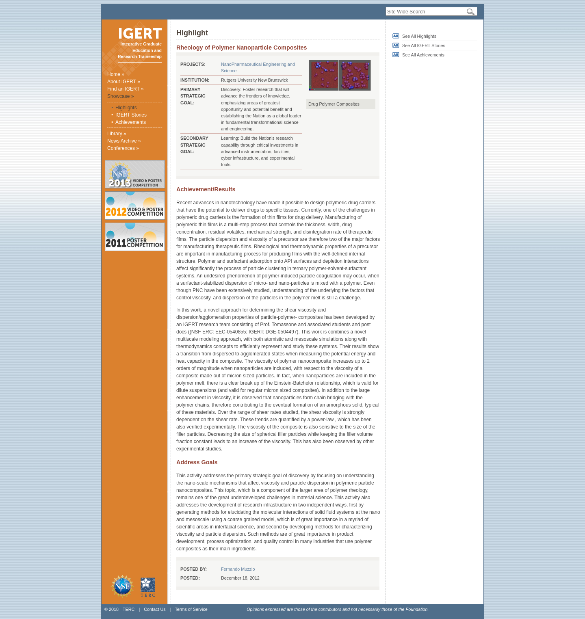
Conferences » (123, 148)
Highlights (126, 107)
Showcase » (120, 96)
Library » (116, 133)
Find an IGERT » (125, 89)
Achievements (130, 122)
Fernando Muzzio (238, 569)
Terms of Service (191, 609)
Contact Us (154, 609)
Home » (115, 74)
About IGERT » (123, 81)
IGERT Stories (131, 115)
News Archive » (124, 141)
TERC (128, 609)
